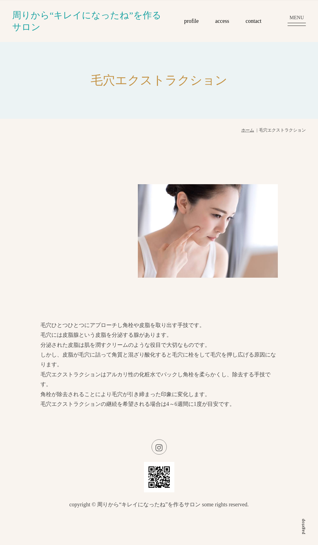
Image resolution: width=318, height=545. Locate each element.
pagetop (303, 526)
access (222, 21)
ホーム (247, 130)
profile (191, 21)
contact (253, 21)
